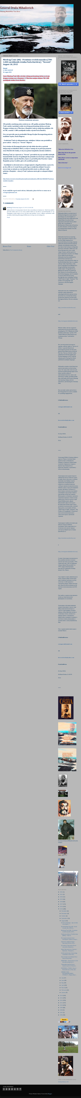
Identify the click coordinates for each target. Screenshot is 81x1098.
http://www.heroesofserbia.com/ (67, 307)
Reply (8, 217)
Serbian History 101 (63, 1081)
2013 (61, 998)
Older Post (50, 246)
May (62, 982)
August (63, 920)
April (62, 985)
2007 (61, 1012)
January (63, 992)
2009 (61, 1007)
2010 (61, 1005)
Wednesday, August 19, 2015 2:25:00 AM (22, 207)
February (64, 990)
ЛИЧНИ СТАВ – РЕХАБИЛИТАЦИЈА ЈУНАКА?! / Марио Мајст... (69, 974)
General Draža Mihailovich (16, 7)
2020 (61, 896)
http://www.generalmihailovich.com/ (68, 321)
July (62, 978)
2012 (61, 1000)
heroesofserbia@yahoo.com (66, 420)
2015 (61, 909)
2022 (61, 892)
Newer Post (7, 246)
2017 (61, 904)
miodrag (9, 207)
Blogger (50, 1093)
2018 (61, 901)
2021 (61, 894)
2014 (61, 995)
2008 (61, 1010)
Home (29, 246)
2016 (61, 906)
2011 (61, 1002)
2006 (61, 1015)
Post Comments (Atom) (16, 250)
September (64, 918)
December (64, 911)
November (64, 913)
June (62, 980)
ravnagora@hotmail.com (10, 192)
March (63, 987)
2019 (61, 899)
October (63, 916)
